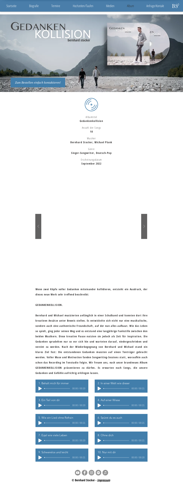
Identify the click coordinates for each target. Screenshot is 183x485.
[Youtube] (77, 472)
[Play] (40, 388)
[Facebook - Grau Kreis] (84, 472)
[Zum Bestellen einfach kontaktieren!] (38, 82)
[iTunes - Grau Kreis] (105, 472)
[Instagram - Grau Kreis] (91, 472)
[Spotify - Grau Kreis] (98, 472)
